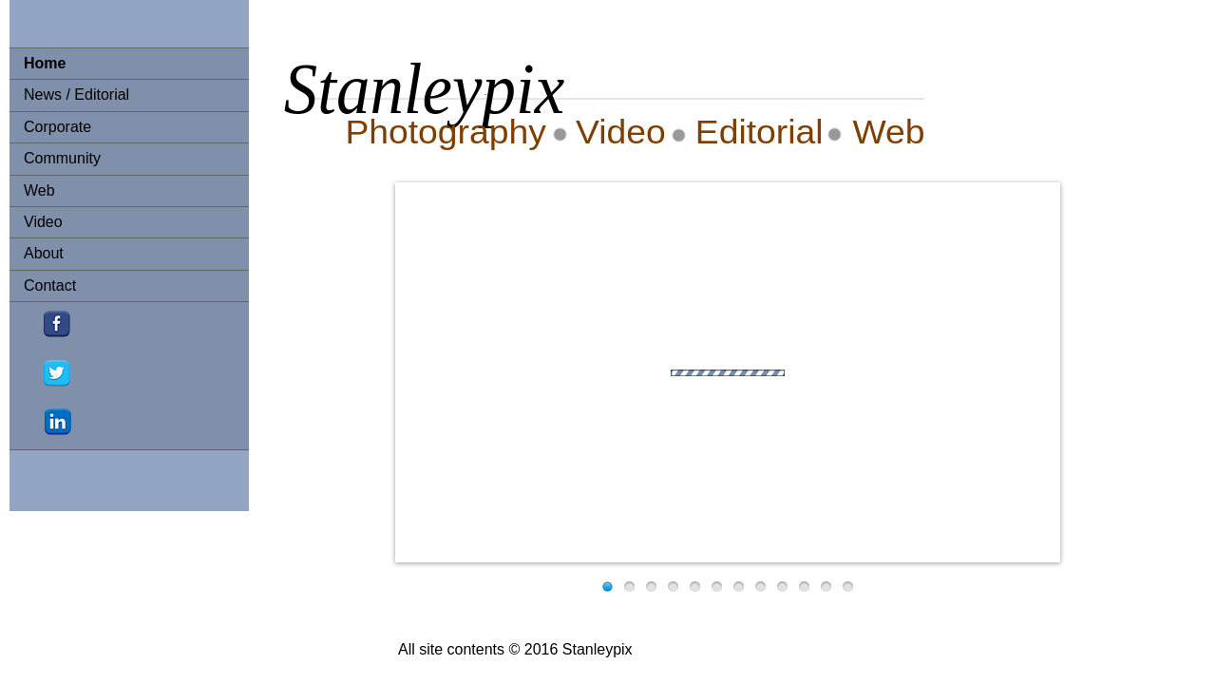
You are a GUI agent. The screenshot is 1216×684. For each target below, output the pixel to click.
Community (62, 158)
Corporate (57, 127)
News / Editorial (76, 94)
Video (43, 222)
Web (39, 190)
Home (45, 63)
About (44, 253)
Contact (50, 285)
